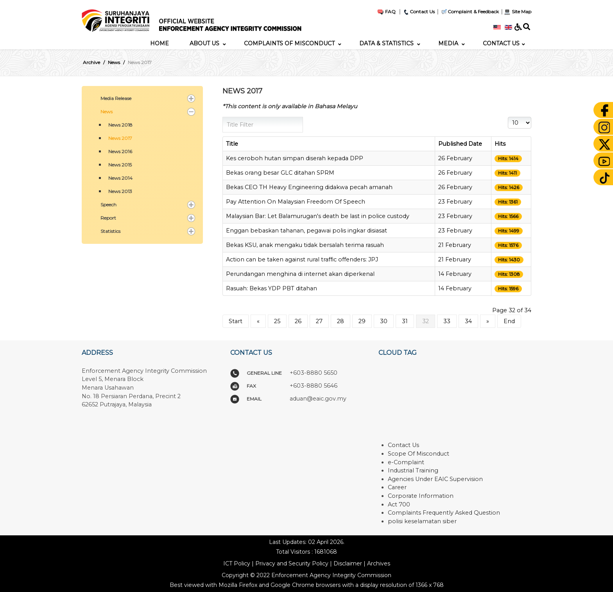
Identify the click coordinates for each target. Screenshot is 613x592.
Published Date (460, 143)
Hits (500, 143)
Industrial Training (413, 470)
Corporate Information (420, 495)
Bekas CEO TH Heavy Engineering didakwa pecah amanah (309, 187)
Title (232, 143)
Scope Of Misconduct (418, 453)
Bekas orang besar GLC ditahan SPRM (280, 172)
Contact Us (419, 11)
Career (397, 487)
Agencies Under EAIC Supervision (435, 479)
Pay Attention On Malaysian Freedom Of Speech (295, 201)
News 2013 (120, 191)
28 (340, 321)
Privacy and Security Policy (291, 563)
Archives (378, 563)
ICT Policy (236, 563)
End (509, 321)
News (106, 111)
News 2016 (120, 151)
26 (298, 321)
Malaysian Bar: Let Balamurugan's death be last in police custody (317, 216)
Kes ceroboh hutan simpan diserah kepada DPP (294, 158)
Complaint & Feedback (473, 11)
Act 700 (399, 504)
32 (425, 321)
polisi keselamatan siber (422, 521)
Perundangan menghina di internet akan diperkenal (300, 273)
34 (468, 321)
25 (277, 321)
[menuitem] (159, 43)
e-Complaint (406, 462)
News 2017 (120, 138)
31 (405, 321)
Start (235, 321)
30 (383, 321)
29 (362, 321)
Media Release (115, 98)
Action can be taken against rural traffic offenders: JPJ (302, 259)
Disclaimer (347, 563)
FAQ (386, 11)
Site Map (517, 11)
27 (319, 321)
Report (108, 218)
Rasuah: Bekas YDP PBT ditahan (271, 288)
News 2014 (120, 178)
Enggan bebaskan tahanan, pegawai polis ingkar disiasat (306, 230)
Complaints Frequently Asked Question (444, 512)
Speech (108, 204)
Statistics (110, 231)
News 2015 (120, 165)
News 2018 (120, 125)
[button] (191, 98)
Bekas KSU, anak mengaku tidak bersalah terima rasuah (305, 245)
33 (446, 321)
